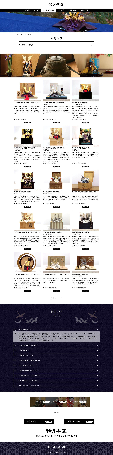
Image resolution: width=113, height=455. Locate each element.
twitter (54, 446)
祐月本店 (27, 10)
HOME (17, 34)
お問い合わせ (84, 10)
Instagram (59, 446)
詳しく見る (27, 121)
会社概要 (61, 10)
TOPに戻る (56, 411)
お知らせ (36, 10)
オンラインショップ (49, 10)
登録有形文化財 (72, 10)
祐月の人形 (23, 34)
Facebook (49, 446)
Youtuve (63, 446)
